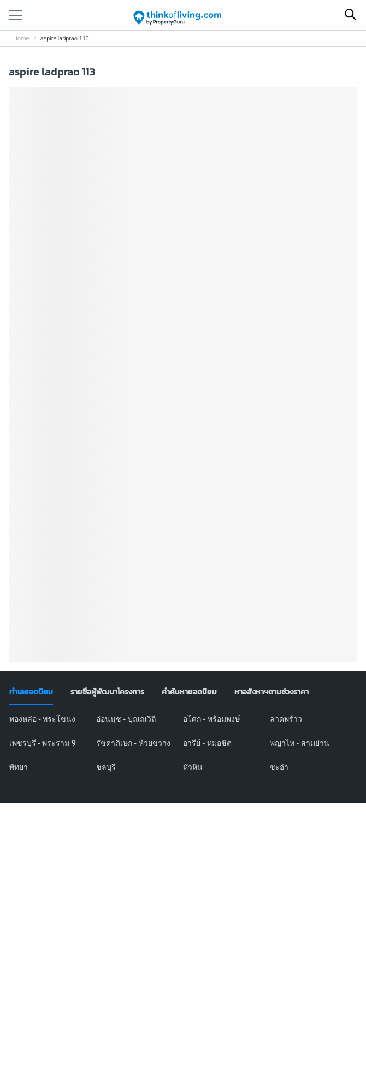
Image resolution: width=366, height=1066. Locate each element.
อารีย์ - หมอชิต (207, 743)
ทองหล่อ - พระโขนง (42, 719)
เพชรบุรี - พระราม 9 (42, 743)
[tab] (31, 692)
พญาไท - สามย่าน (299, 743)
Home (21, 38)
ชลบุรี (106, 767)
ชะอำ (279, 767)
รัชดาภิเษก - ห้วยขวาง (133, 743)
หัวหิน (193, 767)
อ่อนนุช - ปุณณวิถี (126, 719)
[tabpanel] (183, 750)
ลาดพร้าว (286, 719)
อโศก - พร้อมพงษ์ (211, 719)
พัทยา (18, 767)
